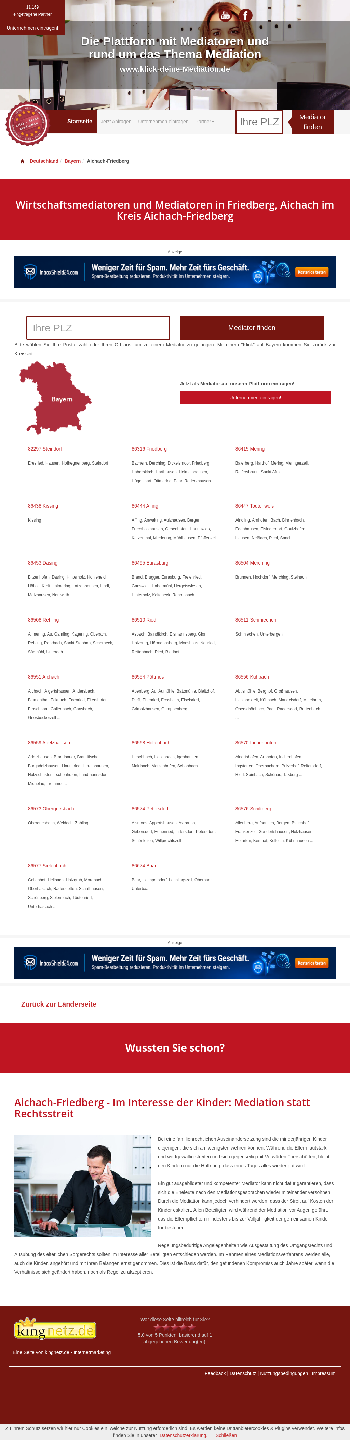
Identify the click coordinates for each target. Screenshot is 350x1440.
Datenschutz (243, 1373)
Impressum (324, 1373)
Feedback (215, 1373)
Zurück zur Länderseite (58, 1004)
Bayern (73, 161)
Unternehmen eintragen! (255, 397)
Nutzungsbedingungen (284, 1373)
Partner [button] (205, 121)
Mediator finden (312, 122)
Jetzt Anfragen (116, 121)
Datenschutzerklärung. (183, 1435)
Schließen (226, 1435)
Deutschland (38, 161)
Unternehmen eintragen (163, 121)
